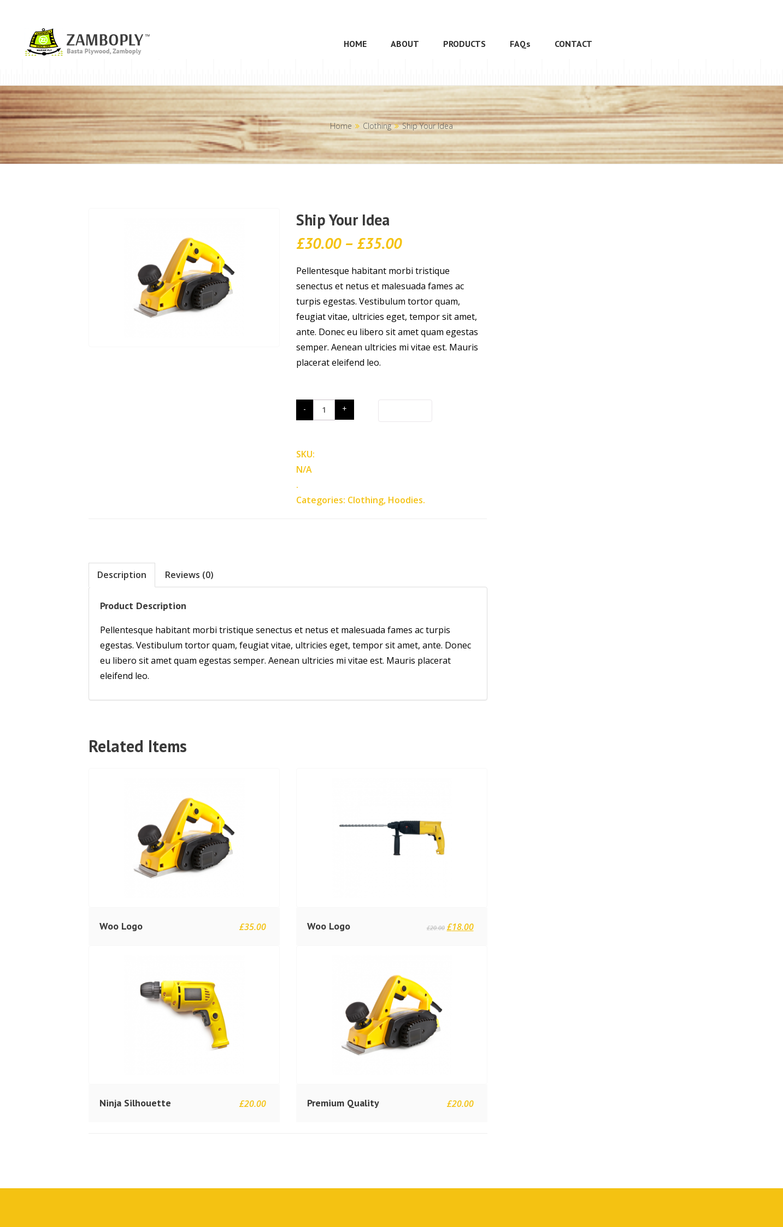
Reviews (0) (189, 575)
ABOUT (405, 43)
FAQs (520, 43)
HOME (355, 43)
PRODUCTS (464, 43)
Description (121, 575)
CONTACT (573, 43)
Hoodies (405, 500)
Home (341, 126)
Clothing (377, 126)
